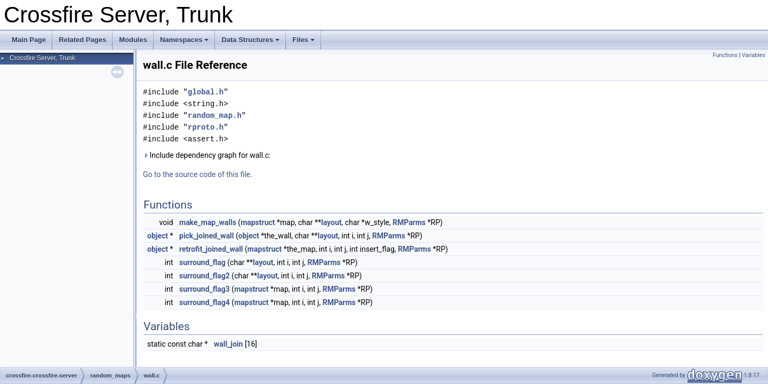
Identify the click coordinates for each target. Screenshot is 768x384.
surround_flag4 (204, 302)
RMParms (409, 222)
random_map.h (215, 115)
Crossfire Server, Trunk (42, 58)
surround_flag (202, 262)
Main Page (29, 40)
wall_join (228, 344)
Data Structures (250, 40)
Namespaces (184, 40)
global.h (205, 92)
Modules (133, 40)
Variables (753, 55)
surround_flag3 (204, 289)
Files (303, 40)
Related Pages (82, 40)
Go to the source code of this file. (197, 174)
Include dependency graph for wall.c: (206, 155)
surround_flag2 (204, 275)
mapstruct (258, 222)
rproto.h (205, 127)
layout (331, 222)
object (157, 235)
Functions (725, 55)
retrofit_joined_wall (211, 249)
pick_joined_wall (206, 235)
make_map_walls (207, 222)
